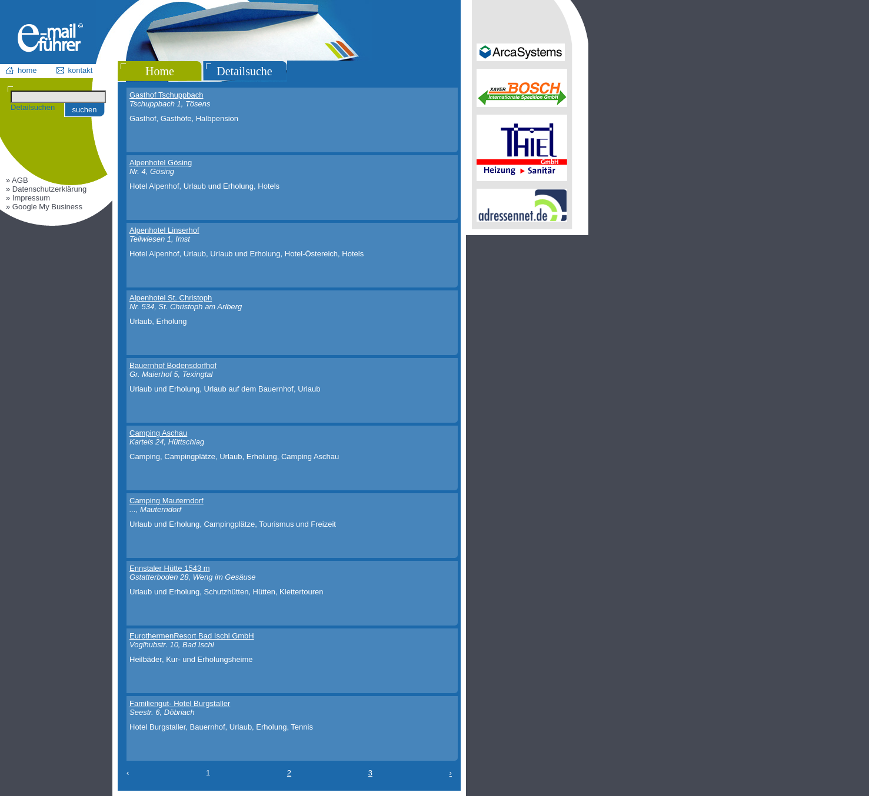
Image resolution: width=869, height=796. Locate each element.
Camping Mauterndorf (166, 500)
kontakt (80, 70)
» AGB (17, 180)
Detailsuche (244, 71)
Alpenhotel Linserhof (164, 230)
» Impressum (28, 197)
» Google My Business (44, 206)
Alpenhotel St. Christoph (170, 297)
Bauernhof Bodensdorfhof (173, 365)
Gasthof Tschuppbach (166, 95)
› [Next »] (451, 772)
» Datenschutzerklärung (46, 189)
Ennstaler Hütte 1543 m (169, 568)
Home (159, 71)
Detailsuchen (33, 107)
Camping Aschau (158, 433)
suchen (84, 109)
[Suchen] (58, 97)
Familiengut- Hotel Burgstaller (179, 703)
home (27, 70)
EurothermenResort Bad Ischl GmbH (191, 635)
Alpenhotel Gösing (160, 162)
